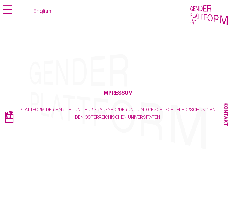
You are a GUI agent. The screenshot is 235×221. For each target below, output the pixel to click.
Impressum (117, 93)
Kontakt (226, 114)
